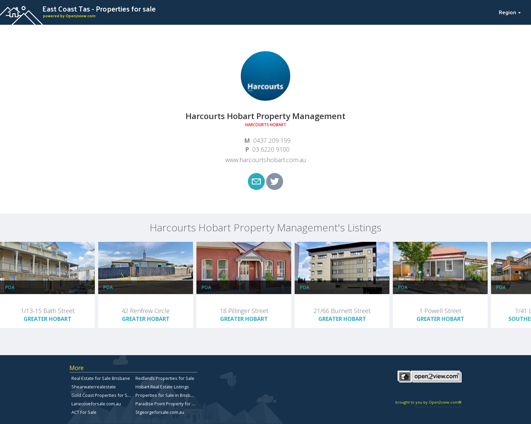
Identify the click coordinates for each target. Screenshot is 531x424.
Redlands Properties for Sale (164, 378)
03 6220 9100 (271, 149)
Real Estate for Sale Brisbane (100, 378)
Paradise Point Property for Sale (167, 404)
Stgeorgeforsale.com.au (159, 412)
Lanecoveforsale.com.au (96, 404)
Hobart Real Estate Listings (162, 387)
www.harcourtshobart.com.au (265, 160)
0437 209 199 (272, 140)
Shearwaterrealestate (93, 387)
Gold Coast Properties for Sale (102, 395)
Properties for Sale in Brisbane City (170, 395)
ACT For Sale (84, 412)
